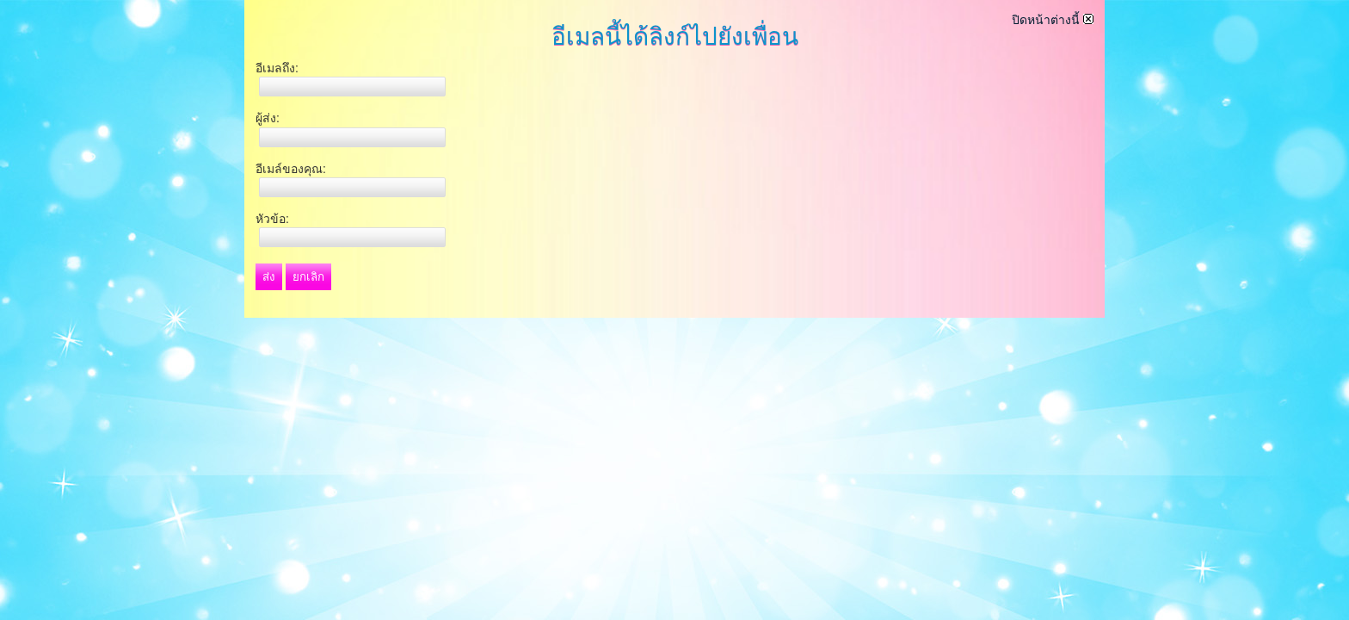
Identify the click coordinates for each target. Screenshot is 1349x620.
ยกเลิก (308, 276)
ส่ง (268, 276)
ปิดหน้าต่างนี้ (1052, 20)
